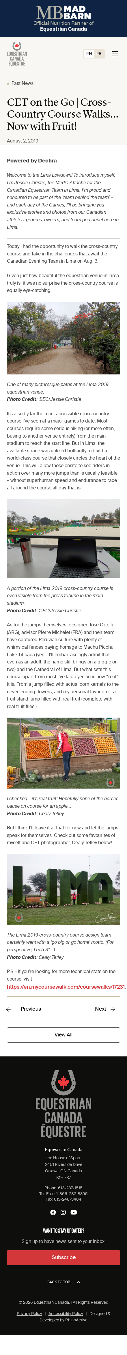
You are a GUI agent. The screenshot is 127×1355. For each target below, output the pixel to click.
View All (63, 1035)
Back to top (63, 1282)
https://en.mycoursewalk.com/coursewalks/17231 (66, 987)
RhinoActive (76, 1320)
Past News (22, 83)
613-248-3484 (67, 1199)
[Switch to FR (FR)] (99, 54)
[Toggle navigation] (114, 54)
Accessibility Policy (65, 1314)
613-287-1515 (70, 1188)
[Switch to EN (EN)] (89, 54)
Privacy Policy (29, 1314)
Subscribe (64, 1257)
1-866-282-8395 (72, 1194)
